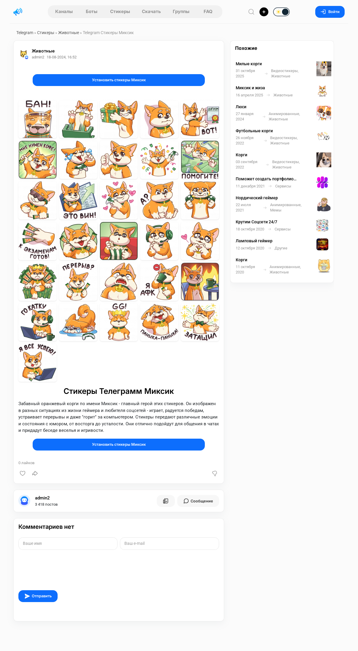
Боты (91, 11)
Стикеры (120, 11)
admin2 (42, 498)
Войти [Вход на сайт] (330, 12)
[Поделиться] (35, 473)
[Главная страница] (17, 11)
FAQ (208, 11)
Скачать (151, 11)
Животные (68, 32)
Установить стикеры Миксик (119, 80)
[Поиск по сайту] (251, 11)
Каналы (64, 11)
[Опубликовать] (263, 11)
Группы (181, 11)
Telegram (24, 32)
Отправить (38, 596)
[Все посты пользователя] (166, 501)
